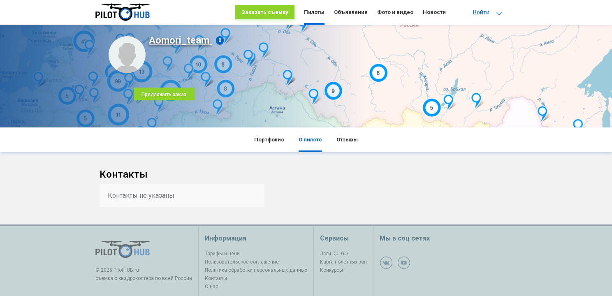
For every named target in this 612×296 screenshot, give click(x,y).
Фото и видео (395, 12)
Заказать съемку (264, 12)
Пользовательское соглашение (242, 262)
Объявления (351, 12)
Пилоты (314, 12)
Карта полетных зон (343, 262)
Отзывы (347, 139)
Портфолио (269, 139)
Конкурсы (331, 270)
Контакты (216, 278)
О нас (211, 286)
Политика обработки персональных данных (256, 270)
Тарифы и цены (223, 254)
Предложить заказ (163, 94)
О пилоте (310, 139)
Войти (481, 12)
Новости (434, 12)
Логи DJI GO (334, 254)
